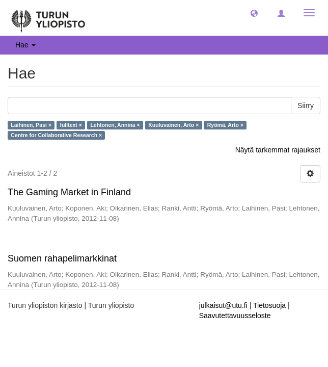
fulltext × (70, 125)
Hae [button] (25, 45)
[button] (254, 12)
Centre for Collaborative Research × (56, 135)
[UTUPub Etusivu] (48, 18)
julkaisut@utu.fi (223, 305)
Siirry (305, 105)
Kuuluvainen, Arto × (173, 125)
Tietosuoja (269, 305)
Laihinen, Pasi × (31, 125)
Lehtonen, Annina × (115, 125)
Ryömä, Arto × (225, 125)
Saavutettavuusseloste (235, 315)
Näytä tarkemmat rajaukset (277, 150)
